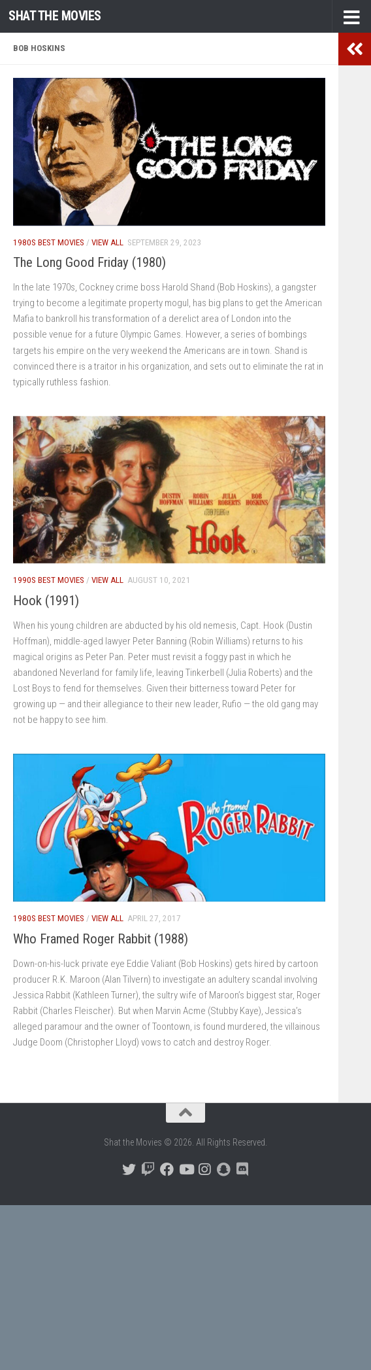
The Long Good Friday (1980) (89, 262)
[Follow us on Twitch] (148, 1169)
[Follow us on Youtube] (186, 1169)
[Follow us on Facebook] (167, 1169)
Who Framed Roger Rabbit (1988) (100, 939)
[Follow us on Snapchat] (224, 1169)
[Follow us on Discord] (243, 1169)
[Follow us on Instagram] (205, 1169)
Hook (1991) (46, 600)
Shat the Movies (54, 16)
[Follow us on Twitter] (129, 1169)
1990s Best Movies (48, 580)
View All (107, 242)
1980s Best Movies (48, 242)
